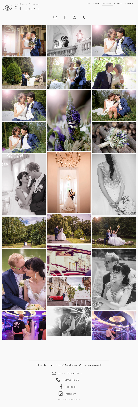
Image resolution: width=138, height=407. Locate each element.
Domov (87, 4)
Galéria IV (129, 4)
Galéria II (107, 4)
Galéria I (96, 4)
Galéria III (118, 4)
